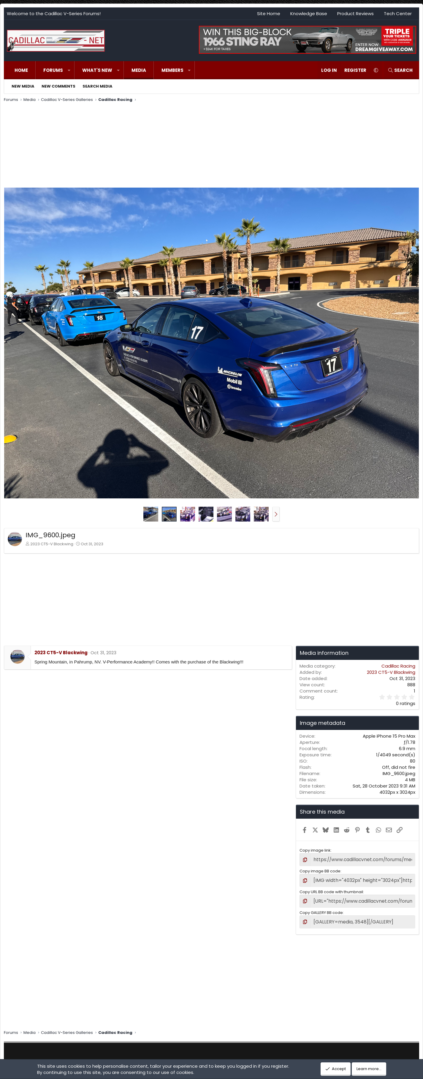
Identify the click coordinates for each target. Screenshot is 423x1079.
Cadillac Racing (398, 666)
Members (172, 70)
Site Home (268, 13)
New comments (58, 86)
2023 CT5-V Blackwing (51, 544)
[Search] (400, 70)
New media (23, 86)
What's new (97, 70)
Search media (98, 86)
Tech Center (398, 13)
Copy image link (315, 850)
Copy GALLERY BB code (321, 909)
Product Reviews (355, 13)
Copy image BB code (320, 870)
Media (139, 70)
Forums (53, 70)
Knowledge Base (308, 13)
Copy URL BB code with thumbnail (331, 890)
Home (21, 70)
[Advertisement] (182, 145)
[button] (69, 70)
